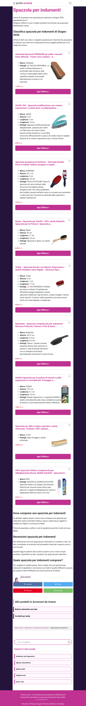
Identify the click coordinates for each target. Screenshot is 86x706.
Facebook (28, 584)
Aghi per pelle (20, 669)
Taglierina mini (21, 675)
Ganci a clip (20, 682)
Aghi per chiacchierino (23, 663)
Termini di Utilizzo (49, 704)
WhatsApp (58, 590)
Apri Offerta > (43, 91)
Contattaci (60, 704)
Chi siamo (25, 704)
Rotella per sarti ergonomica (25, 656)
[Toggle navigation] (70, 3)
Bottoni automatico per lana (26, 609)
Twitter (58, 584)
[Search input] (42, 642)
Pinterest (28, 590)
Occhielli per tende (22, 616)
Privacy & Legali (36, 704)
